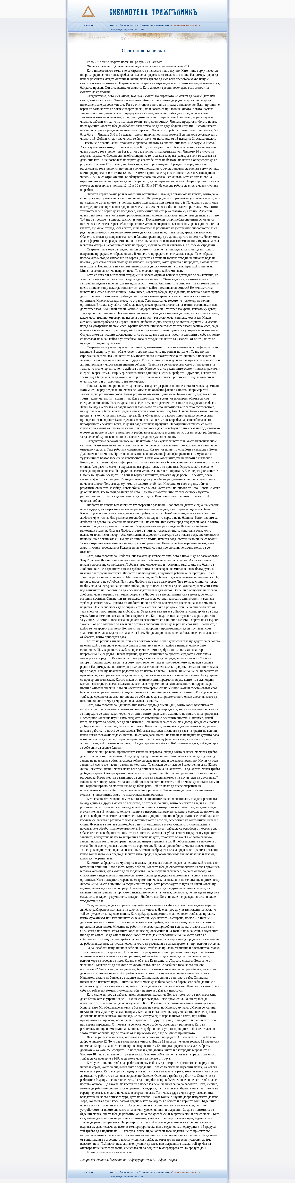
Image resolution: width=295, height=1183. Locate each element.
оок (133, 25)
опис (143, 29)
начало (88, 25)
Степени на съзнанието (153, 25)
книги (114, 25)
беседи (124, 25)
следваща (116, 29)
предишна (130, 29)
